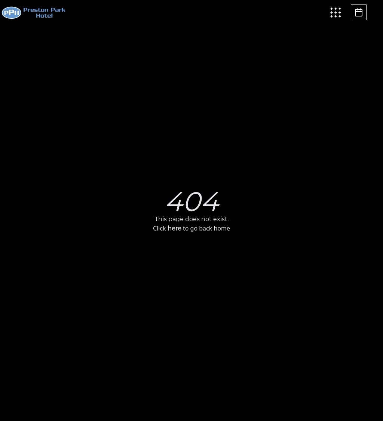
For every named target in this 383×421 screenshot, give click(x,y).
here (174, 228)
